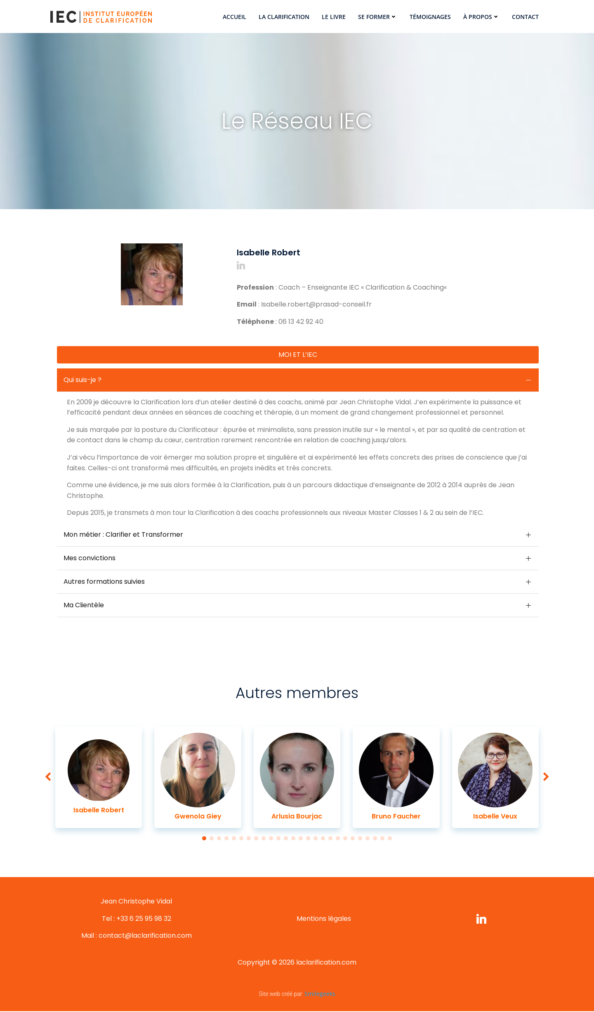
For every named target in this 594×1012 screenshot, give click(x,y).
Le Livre (334, 17)
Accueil (234, 17)
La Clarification (284, 17)
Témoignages (430, 17)
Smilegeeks (319, 995)
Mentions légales (324, 919)
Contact (525, 17)
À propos (481, 17)
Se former (377, 17)
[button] (231, 228)
